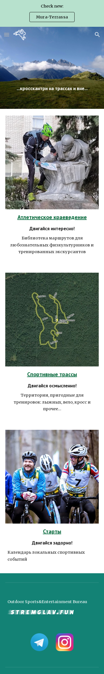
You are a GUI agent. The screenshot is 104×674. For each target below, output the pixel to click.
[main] (52, 68)
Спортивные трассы (52, 374)
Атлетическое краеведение (52, 217)
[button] (6, 34)
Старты (52, 531)
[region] (52, 13)
